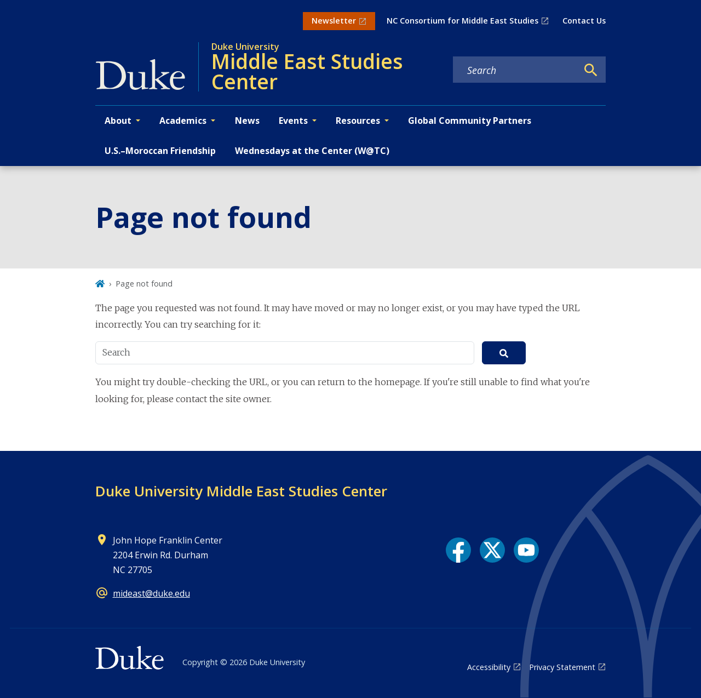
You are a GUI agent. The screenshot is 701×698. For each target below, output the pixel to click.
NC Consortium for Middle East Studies (462, 20)
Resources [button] (358, 121)
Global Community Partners (469, 121)
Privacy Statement (562, 667)
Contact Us (584, 20)
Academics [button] (182, 121)
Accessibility (488, 667)
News (247, 121)
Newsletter (334, 20)
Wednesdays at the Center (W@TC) (312, 151)
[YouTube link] (526, 550)
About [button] (118, 121)
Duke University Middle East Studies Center (241, 491)
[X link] (492, 550)
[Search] (591, 70)
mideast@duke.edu (151, 593)
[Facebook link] (458, 550)
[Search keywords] (515, 70)
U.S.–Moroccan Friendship (160, 151)
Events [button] (293, 121)
